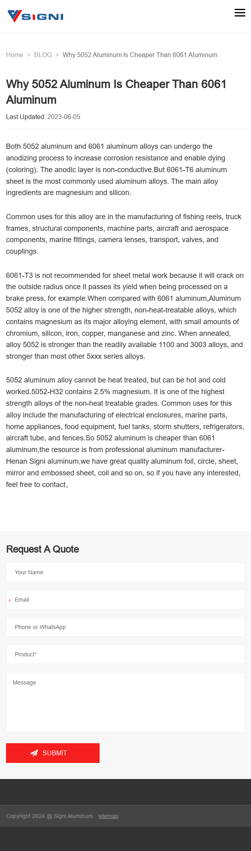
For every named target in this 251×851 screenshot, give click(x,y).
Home (14, 54)
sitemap (108, 816)
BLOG (43, 54)
